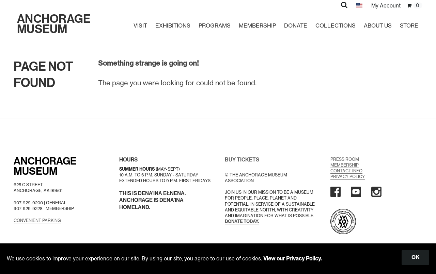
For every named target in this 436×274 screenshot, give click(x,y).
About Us (378, 25)
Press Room (344, 159)
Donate (295, 25)
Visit (140, 25)
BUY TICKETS (242, 159)
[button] (344, 5)
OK (415, 257)
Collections (335, 25)
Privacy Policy (347, 176)
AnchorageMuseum (45, 166)
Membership (257, 25)
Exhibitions (172, 25)
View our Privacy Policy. (292, 258)
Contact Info (346, 170)
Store (409, 25)
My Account (386, 5)
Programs (215, 25)
